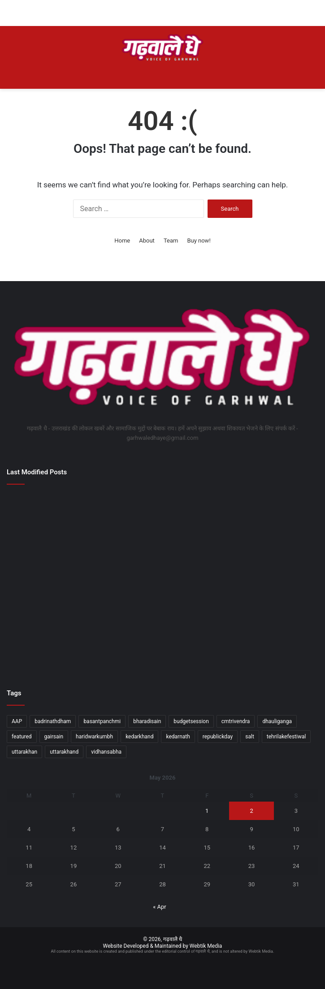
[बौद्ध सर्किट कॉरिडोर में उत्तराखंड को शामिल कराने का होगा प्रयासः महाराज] (57, 521)
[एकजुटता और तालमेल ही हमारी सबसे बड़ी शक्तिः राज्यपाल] (267, 521)
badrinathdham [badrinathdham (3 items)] (53, 721)
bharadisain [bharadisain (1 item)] (147, 721)
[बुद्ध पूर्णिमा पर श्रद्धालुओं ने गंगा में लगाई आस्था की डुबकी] (162, 582)
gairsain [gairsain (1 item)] (54, 736)
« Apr (159, 906)
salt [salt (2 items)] (249, 736)
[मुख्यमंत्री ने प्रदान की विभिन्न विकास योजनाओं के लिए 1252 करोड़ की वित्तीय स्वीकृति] (162, 521)
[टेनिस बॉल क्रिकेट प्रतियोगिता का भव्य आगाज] (57, 582)
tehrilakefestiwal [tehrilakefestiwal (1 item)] (286, 736)
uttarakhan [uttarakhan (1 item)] (24, 752)
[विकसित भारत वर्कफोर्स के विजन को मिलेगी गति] (267, 643)
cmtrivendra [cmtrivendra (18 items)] (235, 721)
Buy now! (198, 240)
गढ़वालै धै (172, 939)
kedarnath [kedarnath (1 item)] (178, 736)
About (147, 240)
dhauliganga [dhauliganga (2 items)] (277, 721)
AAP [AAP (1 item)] (17, 721)
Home (122, 240)
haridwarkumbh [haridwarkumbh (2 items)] (94, 736)
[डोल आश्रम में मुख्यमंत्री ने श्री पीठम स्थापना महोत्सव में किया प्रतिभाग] (57, 643)
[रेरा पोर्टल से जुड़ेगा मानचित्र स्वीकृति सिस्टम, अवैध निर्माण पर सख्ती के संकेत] (162, 643)
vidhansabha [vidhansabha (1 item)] (106, 752)
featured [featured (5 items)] (22, 736)
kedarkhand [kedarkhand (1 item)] (139, 736)
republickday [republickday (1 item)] (218, 736)
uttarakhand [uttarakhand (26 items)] (64, 752)
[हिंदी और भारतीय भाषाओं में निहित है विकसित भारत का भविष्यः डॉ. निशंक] (267, 582)
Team (171, 240)
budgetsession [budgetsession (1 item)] (190, 721)
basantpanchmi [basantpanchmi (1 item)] (102, 721)
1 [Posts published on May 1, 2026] (206, 810)
